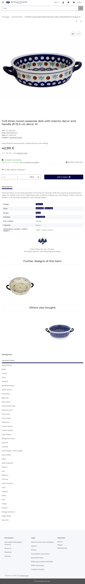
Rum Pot (5, 443)
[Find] (40, 8)
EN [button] (55, 2)
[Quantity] (17, 177)
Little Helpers (7, 434)
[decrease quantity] (4, 177)
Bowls (4, 459)
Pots (3, 500)
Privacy (33, 550)
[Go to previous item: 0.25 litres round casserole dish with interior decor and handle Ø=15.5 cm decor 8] (76, 21)
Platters (4, 467)
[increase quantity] (38, 177)
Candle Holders (7, 430)
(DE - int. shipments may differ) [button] (29, 162)
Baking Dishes (7, 365)
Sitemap (7, 556)
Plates (4, 495)
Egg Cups (5, 398)
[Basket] (77, 2)
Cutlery (4, 373)
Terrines (5, 479)
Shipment (8, 552)
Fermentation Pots (8, 406)
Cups (4, 487)
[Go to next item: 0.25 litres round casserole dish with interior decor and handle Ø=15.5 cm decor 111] (81, 21)
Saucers (5, 508)
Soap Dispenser (7, 463)
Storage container (8, 512)
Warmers (5, 475)
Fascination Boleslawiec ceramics (13, 543)
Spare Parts (6, 402)
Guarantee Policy (37, 558)
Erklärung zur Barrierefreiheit (42, 562)
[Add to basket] (3, 28)
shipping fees (24, 576)
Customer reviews (37, 569)
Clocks (4, 504)
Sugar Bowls (6, 516)
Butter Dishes (7, 390)
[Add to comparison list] (72, 33)
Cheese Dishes (7, 426)
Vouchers (5, 520)
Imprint (34, 546)
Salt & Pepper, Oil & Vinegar (12, 451)
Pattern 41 (39, 204)
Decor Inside (48, 208)
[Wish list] (68, 2)
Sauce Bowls (6, 455)
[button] (63, 2)
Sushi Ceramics (7, 483)
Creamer (5, 447)
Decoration (6, 394)
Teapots (5, 491)
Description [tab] (7, 187)
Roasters (5, 381)
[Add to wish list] (78, 33)
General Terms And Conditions (42, 542)
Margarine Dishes (8, 438)
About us (7, 548)
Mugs (4, 369)
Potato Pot (5, 422)
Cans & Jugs (6, 418)
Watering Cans (7, 410)
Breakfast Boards (8, 385)
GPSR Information (37, 565)
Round (38, 212)
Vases (4, 377)
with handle (39, 208)
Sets (3, 471)
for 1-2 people (40, 217)
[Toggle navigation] (3, 1)
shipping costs (22, 153)
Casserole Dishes (16, 137)
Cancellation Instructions (40, 554)
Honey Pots (6, 414)
